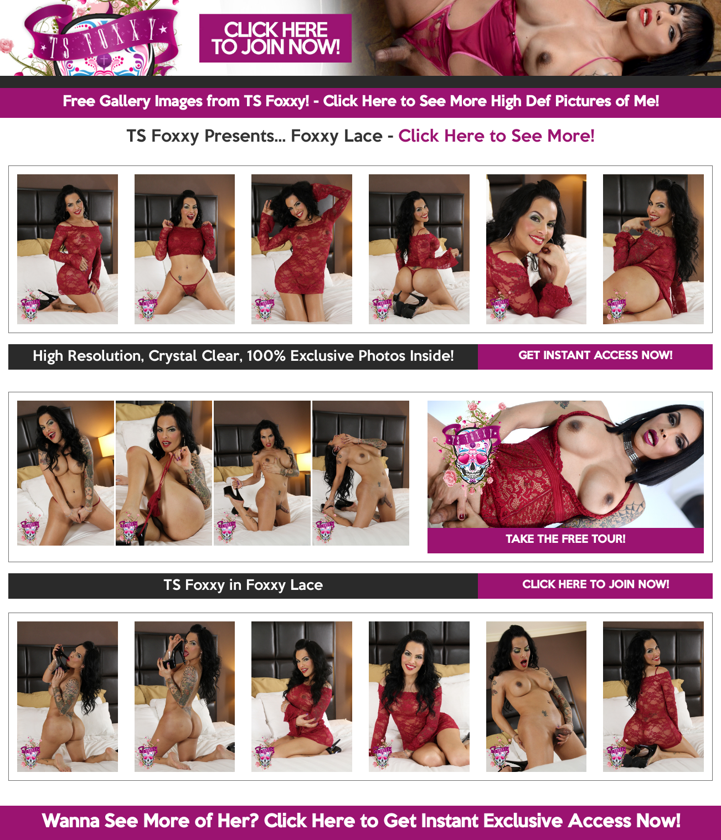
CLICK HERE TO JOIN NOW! (595, 585)
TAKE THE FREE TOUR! (565, 540)
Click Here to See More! (496, 137)
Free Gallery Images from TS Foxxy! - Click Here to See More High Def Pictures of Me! (361, 102)
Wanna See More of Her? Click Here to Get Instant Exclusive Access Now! (361, 822)
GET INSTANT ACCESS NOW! (595, 356)
